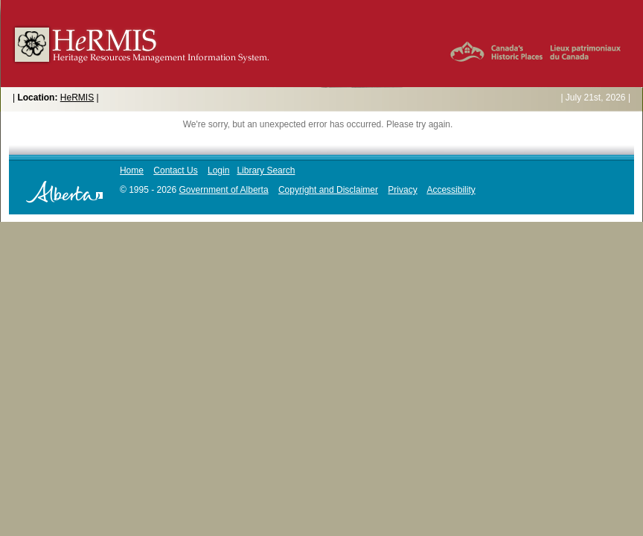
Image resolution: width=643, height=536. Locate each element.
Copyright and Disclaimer (328, 190)
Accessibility (450, 190)
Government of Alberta (224, 190)
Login (218, 170)
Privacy (402, 190)
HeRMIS (77, 97)
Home (132, 170)
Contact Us (175, 170)
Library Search (266, 170)
